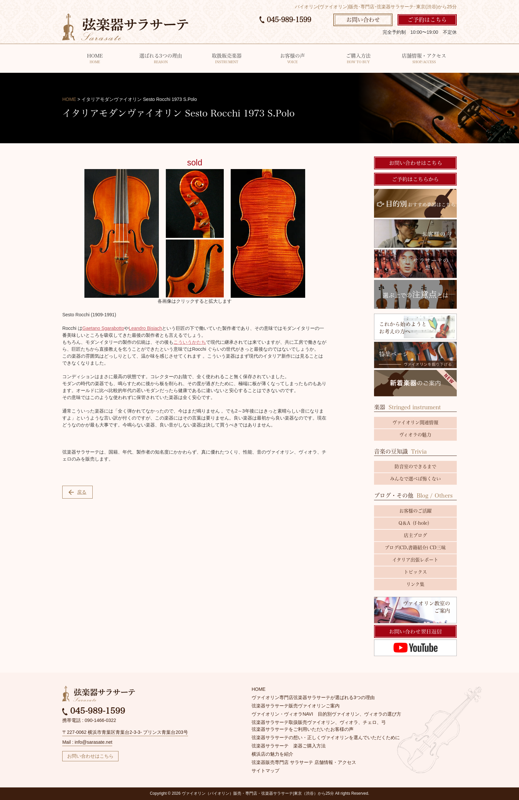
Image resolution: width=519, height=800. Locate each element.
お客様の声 (292, 59)
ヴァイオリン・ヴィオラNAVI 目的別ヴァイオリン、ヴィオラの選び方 (326, 714)
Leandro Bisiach (145, 328)
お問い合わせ (363, 19)
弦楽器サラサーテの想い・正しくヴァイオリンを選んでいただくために (326, 737)
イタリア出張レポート (415, 559)
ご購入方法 (358, 59)
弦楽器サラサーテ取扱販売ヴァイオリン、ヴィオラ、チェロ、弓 (319, 722)
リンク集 (415, 584)
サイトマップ (265, 770)
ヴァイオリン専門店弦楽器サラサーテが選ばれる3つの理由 (313, 697)
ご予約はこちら (427, 19)
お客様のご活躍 (415, 511)
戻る (77, 492)
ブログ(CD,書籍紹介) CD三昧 (415, 547)
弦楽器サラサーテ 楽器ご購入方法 (289, 745)
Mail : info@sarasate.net (87, 742)
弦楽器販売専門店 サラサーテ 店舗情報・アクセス (304, 762)
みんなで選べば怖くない (415, 478)
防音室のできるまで (415, 466)
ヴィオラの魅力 (415, 434)
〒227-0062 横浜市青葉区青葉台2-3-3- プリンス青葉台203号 (125, 732)
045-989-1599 (285, 19)
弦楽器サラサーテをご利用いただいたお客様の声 (303, 729)
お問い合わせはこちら (90, 756)
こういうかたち (189, 342)
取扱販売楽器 (226, 59)
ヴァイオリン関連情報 (415, 422)
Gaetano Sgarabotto (103, 328)
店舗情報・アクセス (423, 59)
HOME (94, 59)
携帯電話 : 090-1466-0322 (89, 720)
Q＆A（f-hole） (415, 523)
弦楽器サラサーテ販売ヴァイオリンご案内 (296, 705)
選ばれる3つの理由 (160, 59)
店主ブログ (415, 535)
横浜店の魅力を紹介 (272, 754)
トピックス (415, 572)
